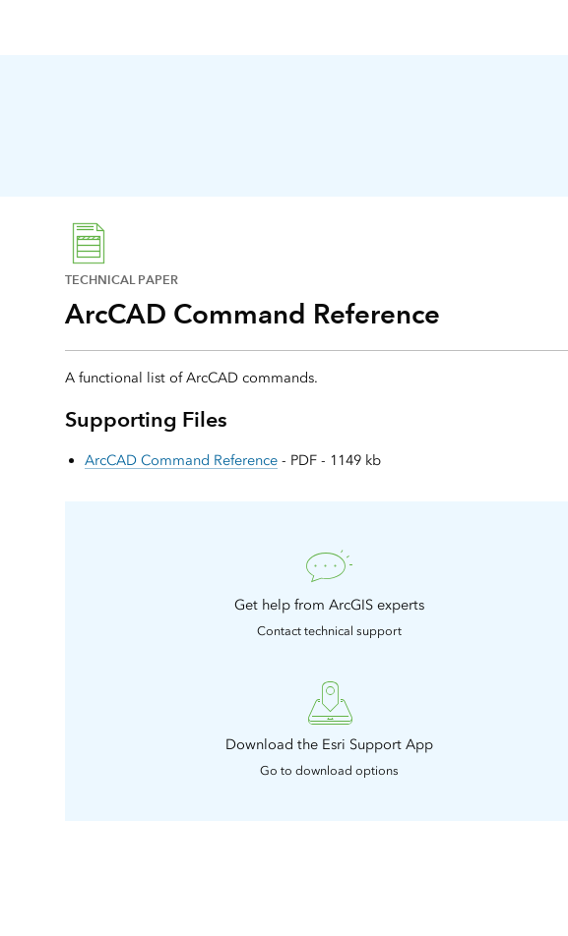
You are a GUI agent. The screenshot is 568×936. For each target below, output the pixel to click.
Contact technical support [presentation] (329, 630)
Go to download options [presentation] (329, 770)
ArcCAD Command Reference (181, 460)
